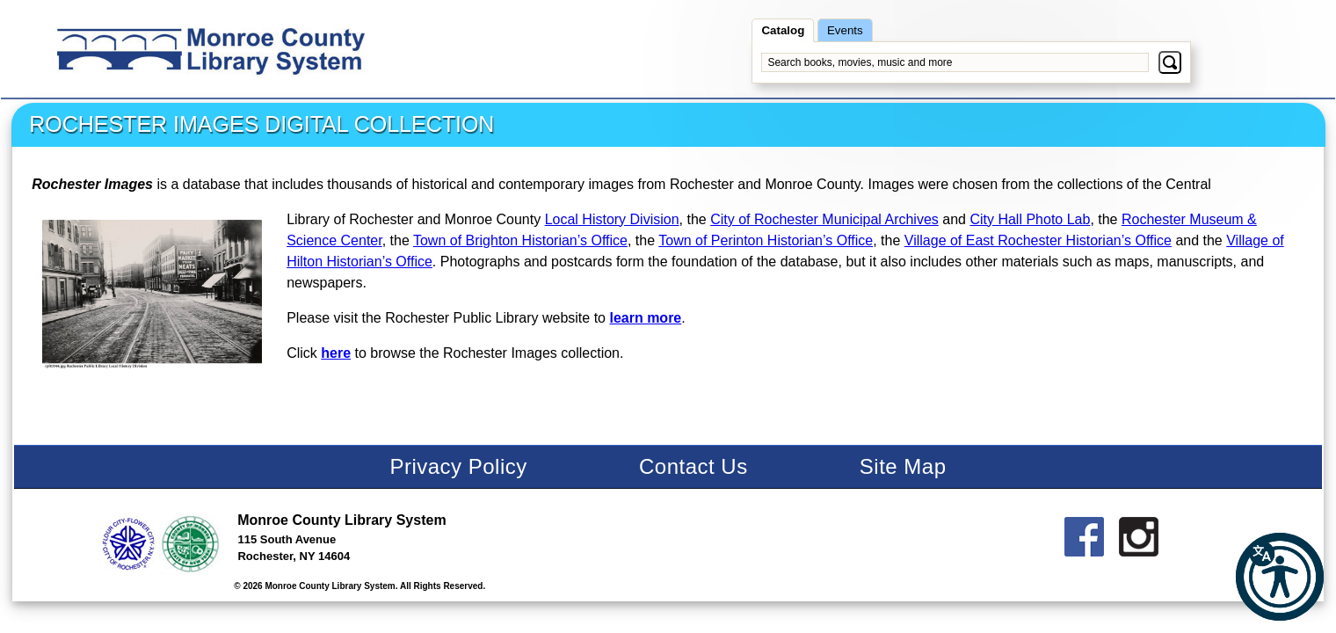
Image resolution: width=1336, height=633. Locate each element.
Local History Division (612, 219)
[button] (1280, 577)
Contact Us (693, 466)
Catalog (782, 30)
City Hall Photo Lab (1029, 219)
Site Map (903, 466)
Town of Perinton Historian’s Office (765, 240)
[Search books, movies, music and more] (954, 62)
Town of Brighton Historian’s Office (520, 240)
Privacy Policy (457, 466)
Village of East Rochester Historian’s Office (1038, 240)
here (336, 353)
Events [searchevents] (845, 30)
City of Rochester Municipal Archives (824, 219)
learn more (645, 317)
